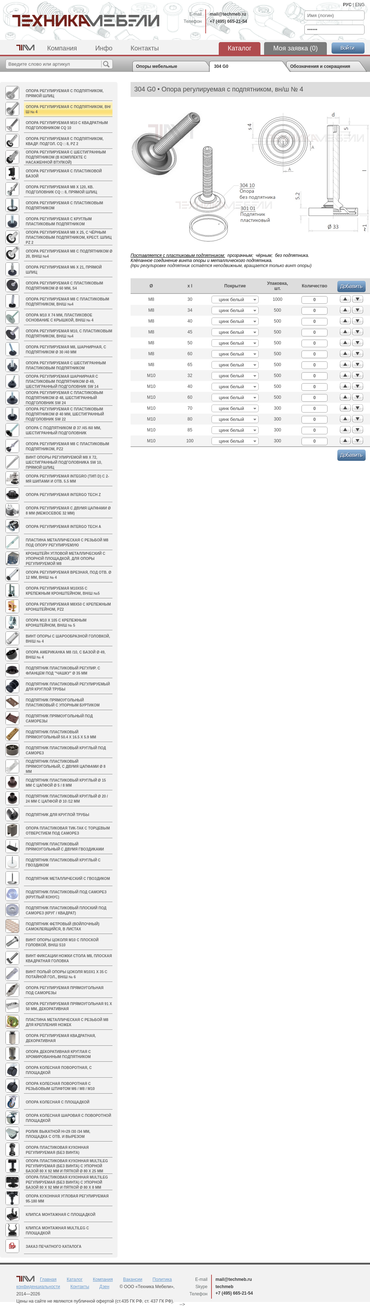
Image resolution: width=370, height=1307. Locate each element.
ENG (360, 4)
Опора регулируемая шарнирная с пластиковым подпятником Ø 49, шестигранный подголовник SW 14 (62, 381)
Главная (48, 1279)
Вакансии (132, 1279)
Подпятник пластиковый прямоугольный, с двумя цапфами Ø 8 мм (66, 766)
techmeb (224, 1286)
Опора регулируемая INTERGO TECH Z (63, 495)
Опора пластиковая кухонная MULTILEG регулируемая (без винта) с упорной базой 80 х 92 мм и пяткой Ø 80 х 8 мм (67, 1182)
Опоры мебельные (156, 66)
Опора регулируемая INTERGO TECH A (63, 527)
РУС (347, 4)
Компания (62, 48)
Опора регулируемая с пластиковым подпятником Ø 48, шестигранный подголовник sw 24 (64, 398)
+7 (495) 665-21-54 (228, 21)
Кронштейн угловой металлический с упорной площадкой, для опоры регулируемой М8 (65, 559)
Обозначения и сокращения (320, 66)
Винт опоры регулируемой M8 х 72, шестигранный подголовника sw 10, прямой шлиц (64, 462)
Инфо (103, 48)
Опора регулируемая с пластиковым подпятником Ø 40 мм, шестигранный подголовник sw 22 (65, 414)
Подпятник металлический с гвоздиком (68, 879)
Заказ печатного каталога (53, 1247)
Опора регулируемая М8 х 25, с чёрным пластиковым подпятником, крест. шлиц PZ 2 (69, 237)
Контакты (145, 48)
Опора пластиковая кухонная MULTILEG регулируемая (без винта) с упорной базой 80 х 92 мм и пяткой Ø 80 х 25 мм (67, 1166)
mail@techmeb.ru (228, 14)
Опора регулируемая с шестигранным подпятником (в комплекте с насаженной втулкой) (66, 157)
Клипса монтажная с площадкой (60, 1215)
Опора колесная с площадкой (57, 1102)
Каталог (239, 48)
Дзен (104, 1286)
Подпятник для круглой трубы (57, 815)
